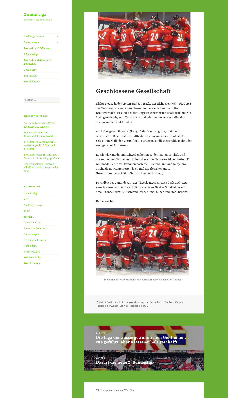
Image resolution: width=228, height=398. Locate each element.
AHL (26, 199)
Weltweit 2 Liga (32, 257)
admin (120, 302)
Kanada (179, 302)
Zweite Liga (35, 14)
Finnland (169, 302)
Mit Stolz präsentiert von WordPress (116, 390)
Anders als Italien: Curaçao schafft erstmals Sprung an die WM (41, 167)
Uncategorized (32, 251)
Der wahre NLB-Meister (37, 48)
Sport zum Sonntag (34, 228)
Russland (101, 305)
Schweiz (124, 305)
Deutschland (156, 302)
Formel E (29, 216)
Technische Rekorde (35, 240)
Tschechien (136, 305)
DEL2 (27, 211)
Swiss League (31, 42)
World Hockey (32, 81)
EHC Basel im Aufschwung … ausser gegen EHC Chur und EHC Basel (40, 145)
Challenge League (34, 36)
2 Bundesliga (31, 54)
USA (145, 305)
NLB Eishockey (32, 222)
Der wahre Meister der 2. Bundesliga (38, 62)
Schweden (113, 305)
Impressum (30, 75)
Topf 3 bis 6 (30, 69)
